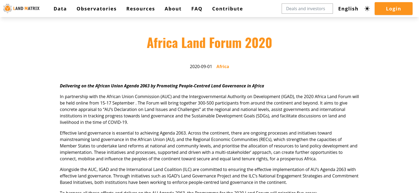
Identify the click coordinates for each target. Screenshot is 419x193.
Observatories (26, 74)
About (19, 86)
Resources (23, 80)
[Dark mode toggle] (15, 46)
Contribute (22, 95)
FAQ (17, 90)
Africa (28, 122)
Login (18, 53)
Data (18, 69)
